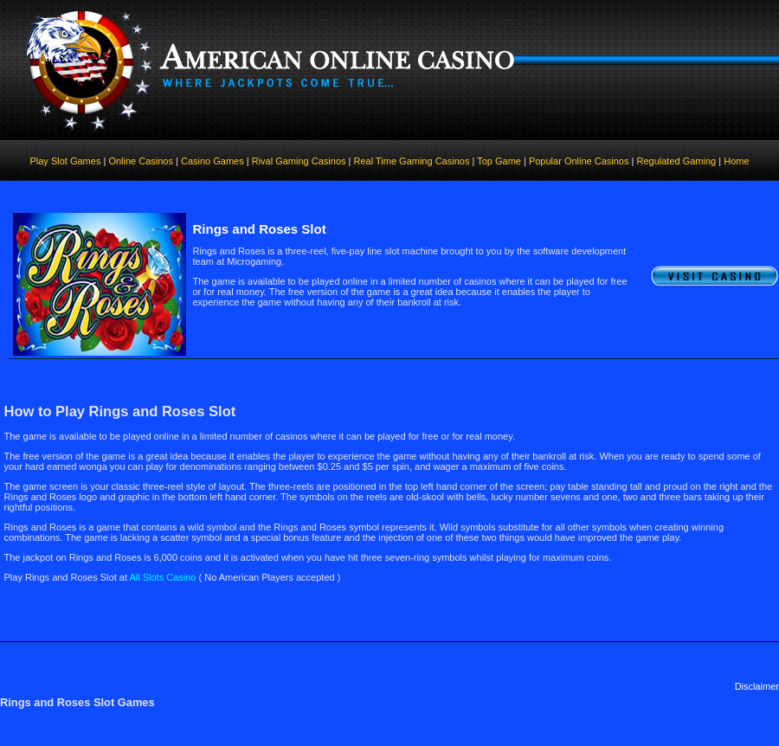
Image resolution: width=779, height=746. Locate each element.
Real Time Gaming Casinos (412, 161)
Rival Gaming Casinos (299, 161)
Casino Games (211, 161)
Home (736, 161)
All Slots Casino (162, 577)
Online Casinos (142, 161)
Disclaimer (757, 686)
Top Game (499, 161)
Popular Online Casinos (579, 161)
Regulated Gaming (676, 161)
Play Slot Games (64, 161)
